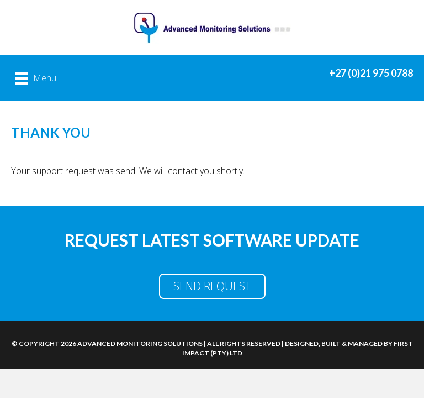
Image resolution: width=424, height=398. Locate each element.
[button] (212, 286)
